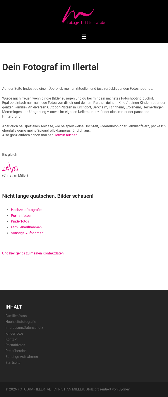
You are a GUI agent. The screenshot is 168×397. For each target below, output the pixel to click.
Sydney (124, 389)
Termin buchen (65, 135)
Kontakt (11, 339)
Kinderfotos (20, 221)
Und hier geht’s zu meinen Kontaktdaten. (33, 253)
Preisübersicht (16, 351)
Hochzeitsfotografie (26, 210)
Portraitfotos (21, 216)
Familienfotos (16, 316)
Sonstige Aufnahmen (27, 233)
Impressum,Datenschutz (24, 328)
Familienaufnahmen (26, 227)
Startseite (13, 362)
